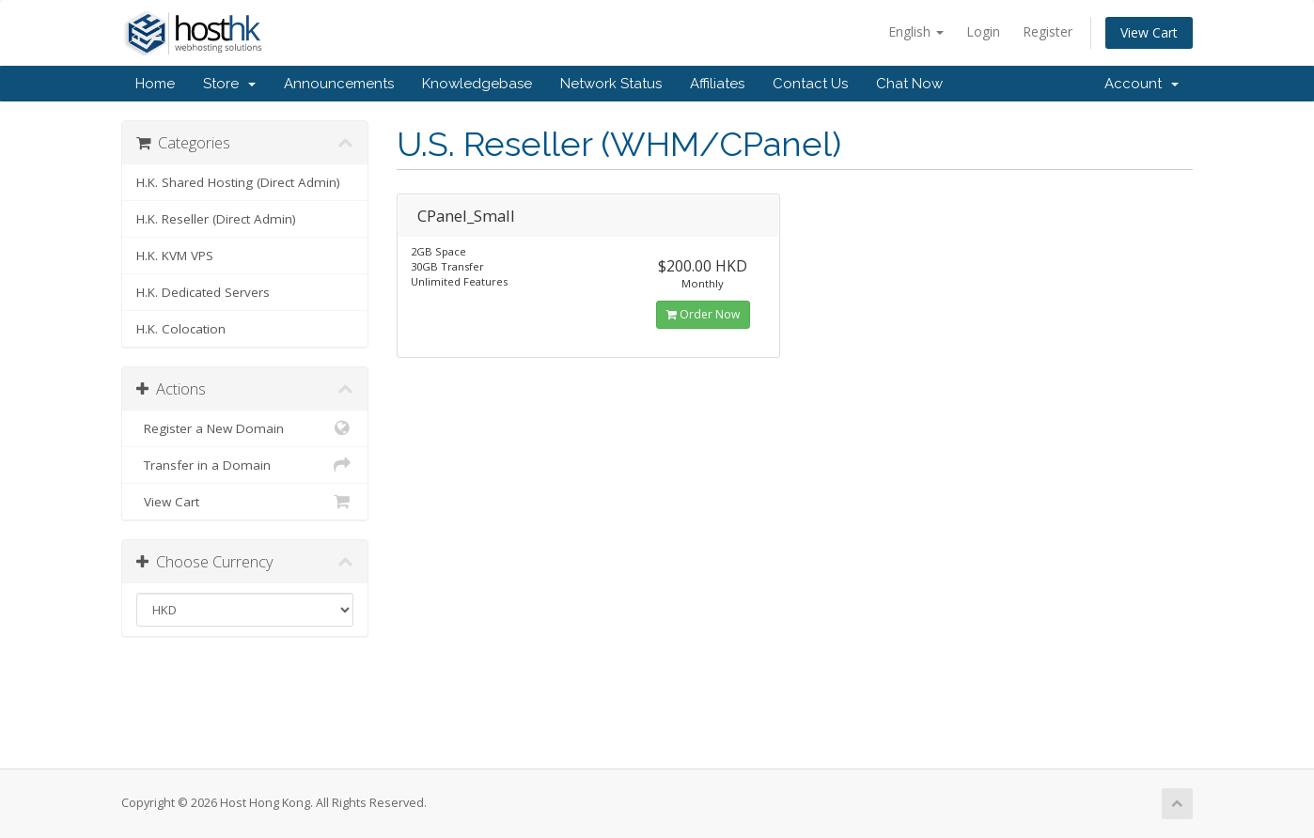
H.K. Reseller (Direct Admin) (216, 218)
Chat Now (909, 83)
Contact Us (810, 83)
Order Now (703, 314)
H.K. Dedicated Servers (203, 292)
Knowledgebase (477, 83)
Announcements (339, 83)
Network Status (611, 83)
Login (983, 31)
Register (1047, 31)
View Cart (1149, 32)
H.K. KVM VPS (174, 255)
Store (229, 83)
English (916, 31)
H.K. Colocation (181, 328)
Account (1141, 83)
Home (155, 83)
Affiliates (717, 83)
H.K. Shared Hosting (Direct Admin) (238, 182)
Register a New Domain (244, 428)
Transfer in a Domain (244, 465)
